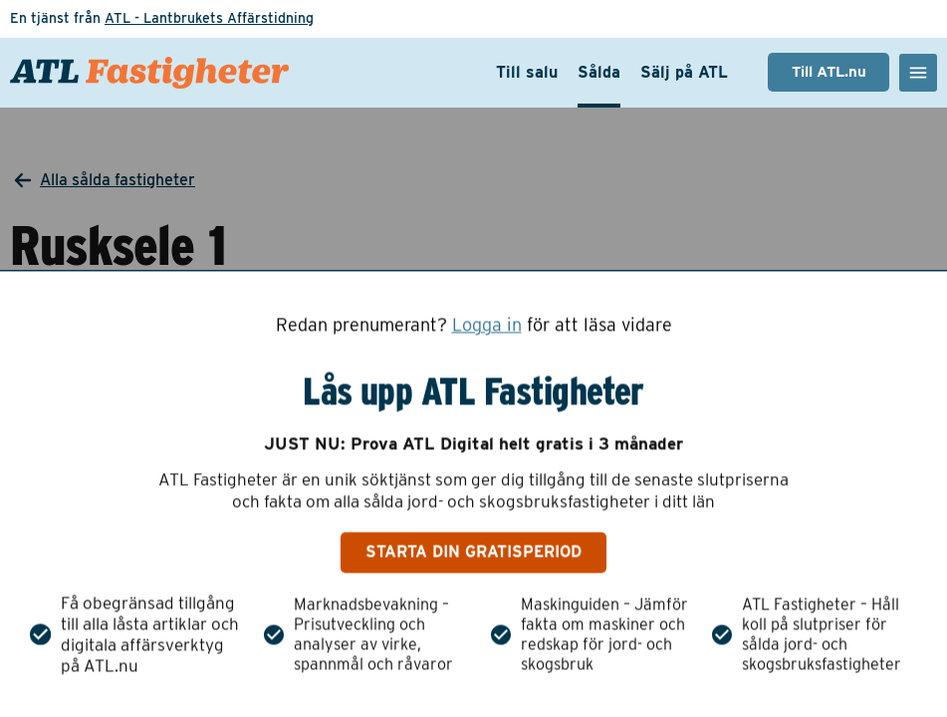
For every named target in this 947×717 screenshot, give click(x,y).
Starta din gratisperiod (473, 552)
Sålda (599, 72)
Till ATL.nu (829, 72)
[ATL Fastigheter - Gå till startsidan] (149, 73)
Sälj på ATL (684, 72)
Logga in (487, 325)
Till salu (527, 72)
